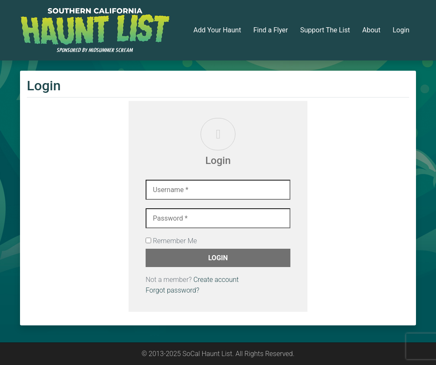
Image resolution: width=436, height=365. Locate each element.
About (371, 30)
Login (401, 30)
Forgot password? (172, 290)
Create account (216, 280)
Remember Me (171, 241)
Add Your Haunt (217, 30)
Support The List (325, 30)
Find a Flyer (270, 30)
